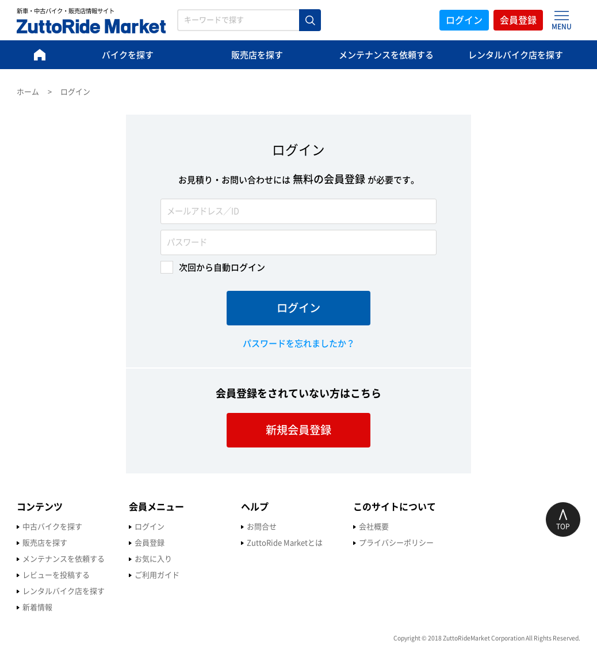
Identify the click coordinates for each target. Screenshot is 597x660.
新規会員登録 (298, 429)
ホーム (28, 92)
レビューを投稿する (56, 575)
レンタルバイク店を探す (515, 55)
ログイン (464, 20)
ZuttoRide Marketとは (285, 543)
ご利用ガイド (157, 575)
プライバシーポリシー (396, 543)
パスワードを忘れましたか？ (299, 343)
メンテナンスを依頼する (386, 55)
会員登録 (518, 20)
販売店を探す (257, 55)
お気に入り (153, 559)
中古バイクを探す (52, 526)
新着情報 (37, 607)
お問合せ (262, 526)
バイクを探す (128, 55)
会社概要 (374, 526)
